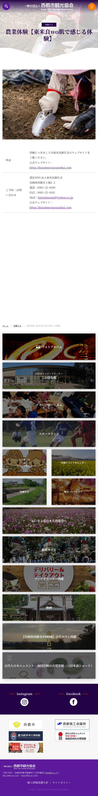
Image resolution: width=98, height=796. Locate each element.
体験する (24, 491)
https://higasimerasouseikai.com (51, 167)
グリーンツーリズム (49, 405)
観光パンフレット (73, 491)
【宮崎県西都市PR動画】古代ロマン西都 (49, 636)
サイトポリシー (62, 782)
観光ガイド (49, 549)
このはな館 (49, 376)
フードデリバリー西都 (49, 578)
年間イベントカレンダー (73, 462)
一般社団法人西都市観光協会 (49, 6)
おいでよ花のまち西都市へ (49, 520)
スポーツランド (49, 434)
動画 (49, 607)
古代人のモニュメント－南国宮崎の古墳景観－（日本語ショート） (49, 665)
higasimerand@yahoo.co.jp (55, 197)
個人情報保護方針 (37, 782)
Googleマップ (51, 772)
